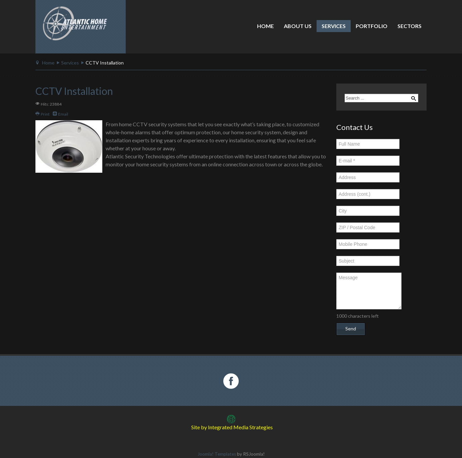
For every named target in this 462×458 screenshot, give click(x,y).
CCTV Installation (74, 91)
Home (265, 26)
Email (60, 114)
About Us (298, 26)
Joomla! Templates (217, 454)
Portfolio (371, 26)
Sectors (409, 26)
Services (334, 26)
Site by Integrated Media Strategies (232, 427)
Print (42, 114)
